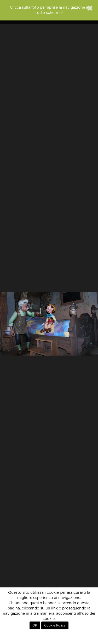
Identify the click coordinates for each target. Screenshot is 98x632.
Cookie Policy (55, 625)
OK (34, 625)
